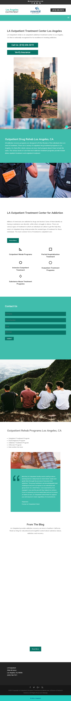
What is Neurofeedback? (17, 613)
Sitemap (45, 693)
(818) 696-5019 (58, 10)
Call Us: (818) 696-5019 (23, 45)
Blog (28, 564)
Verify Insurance (22, 52)
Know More (13, 240)
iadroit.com (45, 690)
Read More (35, 649)
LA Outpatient (14, 564)
